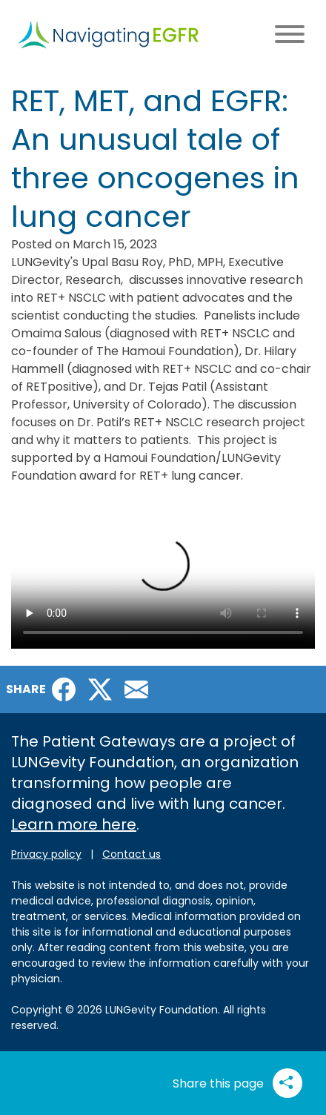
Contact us (131, 854)
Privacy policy (46, 854)
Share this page (237, 1083)
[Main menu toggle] (289, 35)
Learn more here (73, 824)
